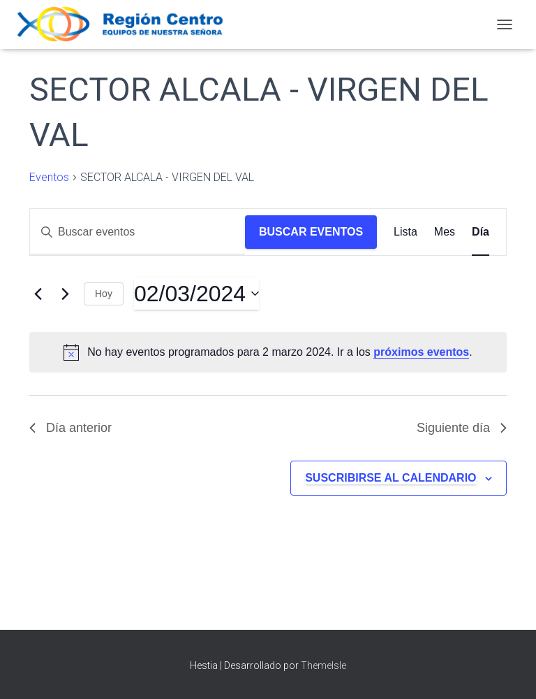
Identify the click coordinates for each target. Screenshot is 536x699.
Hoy (103, 293)
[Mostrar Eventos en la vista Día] (480, 232)
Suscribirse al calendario (390, 478)
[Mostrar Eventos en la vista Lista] (405, 232)
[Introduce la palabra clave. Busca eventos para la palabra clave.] (137, 232)
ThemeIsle (323, 665)
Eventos (49, 177)
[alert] (268, 352)
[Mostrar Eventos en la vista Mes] (444, 232)
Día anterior (70, 428)
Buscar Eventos (311, 232)
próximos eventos (421, 352)
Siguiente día (462, 428)
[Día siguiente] (65, 293)
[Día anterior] (37, 293)
